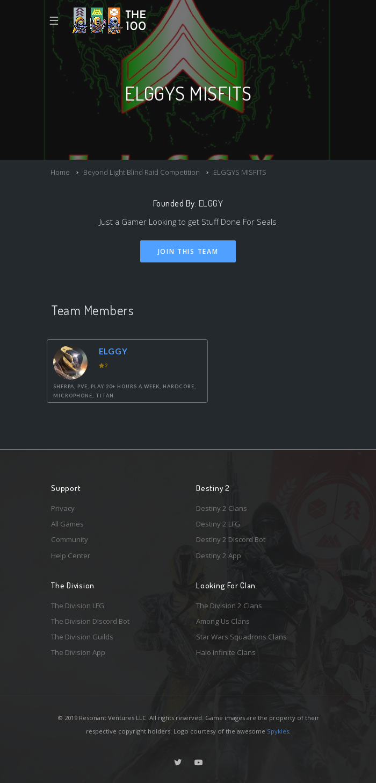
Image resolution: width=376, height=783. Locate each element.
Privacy (63, 508)
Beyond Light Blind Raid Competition (141, 172)
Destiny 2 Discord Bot (230, 539)
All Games (67, 524)
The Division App (78, 652)
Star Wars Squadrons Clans (241, 637)
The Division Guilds (82, 637)
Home (60, 172)
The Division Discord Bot (90, 621)
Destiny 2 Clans (221, 508)
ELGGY (211, 203)
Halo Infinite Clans (226, 652)
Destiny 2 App (218, 555)
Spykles (278, 731)
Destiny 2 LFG (218, 524)
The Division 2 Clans (229, 605)
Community (69, 539)
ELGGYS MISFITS (239, 172)
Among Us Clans (223, 621)
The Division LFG (77, 605)
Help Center (70, 555)
